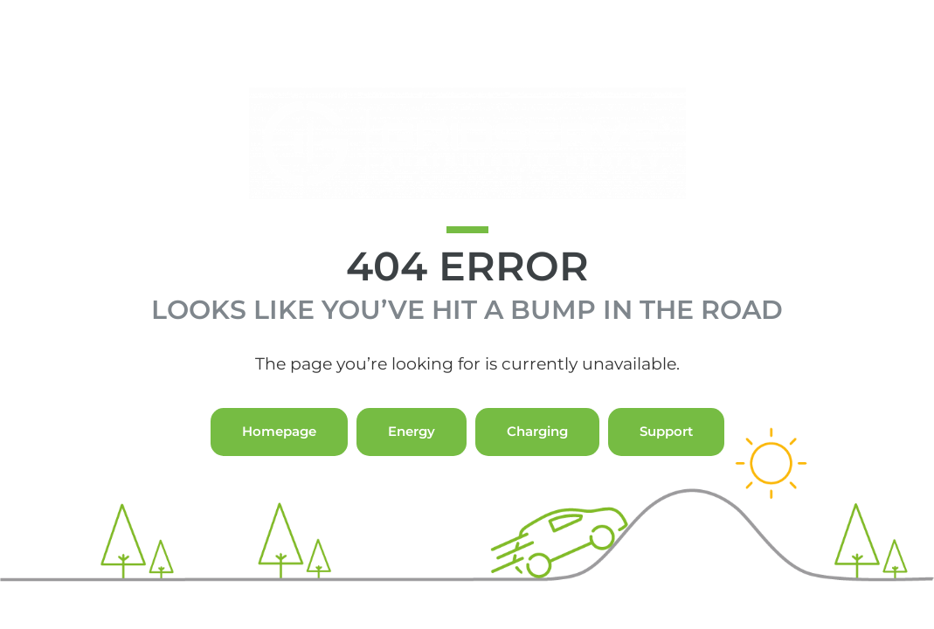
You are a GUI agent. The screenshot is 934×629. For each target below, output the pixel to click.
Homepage (279, 464)
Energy (411, 464)
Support (666, 464)
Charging (537, 464)
